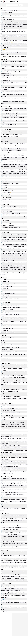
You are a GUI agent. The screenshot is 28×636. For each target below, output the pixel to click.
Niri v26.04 (3, 340)
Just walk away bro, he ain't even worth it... (11, 183)
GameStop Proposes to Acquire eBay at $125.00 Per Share (14, 244)
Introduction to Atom (6, 80)
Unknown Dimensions (7, 326)
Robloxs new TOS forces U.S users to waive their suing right (14, 242)
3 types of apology (6, 194)
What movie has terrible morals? (9, 400)
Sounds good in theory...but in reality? (10, 10)
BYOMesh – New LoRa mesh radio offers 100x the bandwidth (15, 61)
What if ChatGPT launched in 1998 (9, 206)
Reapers (4, 310)
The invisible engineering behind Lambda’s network (13, 527)
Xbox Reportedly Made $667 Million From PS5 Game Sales (14, 251)
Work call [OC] (5, 187)
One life (4, 291)
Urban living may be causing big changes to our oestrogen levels (13, 564)
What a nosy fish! (6, 181)
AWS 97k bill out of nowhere (8, 541)
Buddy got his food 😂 (7, 192)
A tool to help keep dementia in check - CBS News (10, 445)
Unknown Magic (6, 290)
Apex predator (5, 50)
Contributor (5, 185)
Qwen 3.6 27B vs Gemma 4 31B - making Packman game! (14, 413)
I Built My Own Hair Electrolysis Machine (9, 344)
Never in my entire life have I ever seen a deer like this (13, 15)
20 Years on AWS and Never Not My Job (10, 529)
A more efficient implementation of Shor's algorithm (12, 113)
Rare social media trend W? (8, 12)
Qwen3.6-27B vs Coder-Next (8, 415)
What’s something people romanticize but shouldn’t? (13, 396)
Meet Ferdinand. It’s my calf (8, 190)
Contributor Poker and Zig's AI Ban (7, 337)
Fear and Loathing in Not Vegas (9, 332)
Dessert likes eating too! (7, 195)
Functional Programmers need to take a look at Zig (10, 347)
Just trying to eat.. (6, 222)
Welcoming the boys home (8, 328)
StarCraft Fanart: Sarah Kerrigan (9, 293)
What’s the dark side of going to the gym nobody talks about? (14, 398)
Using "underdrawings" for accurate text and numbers (13, 63)
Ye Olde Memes (6, 220)
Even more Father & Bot (7, 281)
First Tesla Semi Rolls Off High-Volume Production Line (13, 91)
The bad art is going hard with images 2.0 (11, 298)
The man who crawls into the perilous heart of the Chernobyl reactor (14, 558)
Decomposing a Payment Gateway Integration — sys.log (14, 120)
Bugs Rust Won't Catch (5, 358)
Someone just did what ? (7, 47)
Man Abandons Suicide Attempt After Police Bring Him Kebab (14, 56)
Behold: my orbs (6, 295)
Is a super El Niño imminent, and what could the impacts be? (12, 578)
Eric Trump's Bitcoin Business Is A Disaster (11, 492)
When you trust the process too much (10, 586)
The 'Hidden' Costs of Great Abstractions (10, 70)
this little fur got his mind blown (9, 188)
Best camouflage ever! (7, 197)
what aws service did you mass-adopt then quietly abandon (14, 531)
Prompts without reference (8, 284)
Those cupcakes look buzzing (8, 19)
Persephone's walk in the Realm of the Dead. (11, 307)
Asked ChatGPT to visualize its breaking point (11, 227)
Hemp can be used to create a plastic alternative (12, 176)
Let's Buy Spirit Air (6, 64)
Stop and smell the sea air (8, 325)
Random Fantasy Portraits (8, 309)
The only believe (6, 288)
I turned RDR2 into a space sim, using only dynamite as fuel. (14, 237)
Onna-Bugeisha (6, 297)
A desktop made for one (7, 85)
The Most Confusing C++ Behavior (9, 119)
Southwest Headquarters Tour (8, 75)
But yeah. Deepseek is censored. (9, 585)
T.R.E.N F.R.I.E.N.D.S (7, 606)
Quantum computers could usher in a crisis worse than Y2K (12, 579)
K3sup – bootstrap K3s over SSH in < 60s (11, 92)
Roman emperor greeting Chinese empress (11, 314)
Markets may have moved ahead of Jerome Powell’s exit (14, 497)
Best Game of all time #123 (8, 312)
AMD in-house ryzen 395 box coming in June (11, 412)
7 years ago (5, 611)
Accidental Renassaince (7, 201)
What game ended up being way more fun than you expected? (15, 262)
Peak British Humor (6, 199)
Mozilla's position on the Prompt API (8, 352)
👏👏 (4, 49)
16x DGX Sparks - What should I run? (10, 405)
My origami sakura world (7, 286)
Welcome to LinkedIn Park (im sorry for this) (11, 213)
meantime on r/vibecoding (8, 429)
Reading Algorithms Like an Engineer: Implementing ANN (14, 117)
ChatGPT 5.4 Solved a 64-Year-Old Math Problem (12, 593)
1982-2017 (5, 17)
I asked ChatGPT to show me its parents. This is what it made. (15, 207)
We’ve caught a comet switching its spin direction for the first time (13, 562)
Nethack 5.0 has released (8, 249)
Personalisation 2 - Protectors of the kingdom (11, 305)
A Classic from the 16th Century (9, 283)
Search (21, 5)
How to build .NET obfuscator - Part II (10, 124)
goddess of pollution (6, 303)
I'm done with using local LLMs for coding (11, 408)
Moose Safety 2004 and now (8, 229)
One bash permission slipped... (9, 406)
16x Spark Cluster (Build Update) (9, 410)
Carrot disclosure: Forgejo (6, 345)
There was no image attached (8, 600)
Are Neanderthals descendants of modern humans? (11, 576)
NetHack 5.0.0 (3, 359)
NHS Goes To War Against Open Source (8, 351)
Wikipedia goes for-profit (7, 211)
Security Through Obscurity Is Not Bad (10, 126)
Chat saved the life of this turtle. (9, 209)
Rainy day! (5, 279)
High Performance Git (7, 122)
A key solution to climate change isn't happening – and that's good (13, 565)
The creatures (5, 330)
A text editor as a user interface (7, 349)
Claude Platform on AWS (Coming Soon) (10, 546)
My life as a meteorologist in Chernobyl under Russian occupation (13, 560)
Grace (4, 316)
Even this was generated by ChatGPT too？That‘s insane (14, 592)
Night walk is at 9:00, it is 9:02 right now (10, 14)
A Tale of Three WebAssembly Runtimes (10, 115)
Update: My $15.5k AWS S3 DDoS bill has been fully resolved (15, 518)
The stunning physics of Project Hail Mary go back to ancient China (14, 574)
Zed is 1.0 (3, 342)
